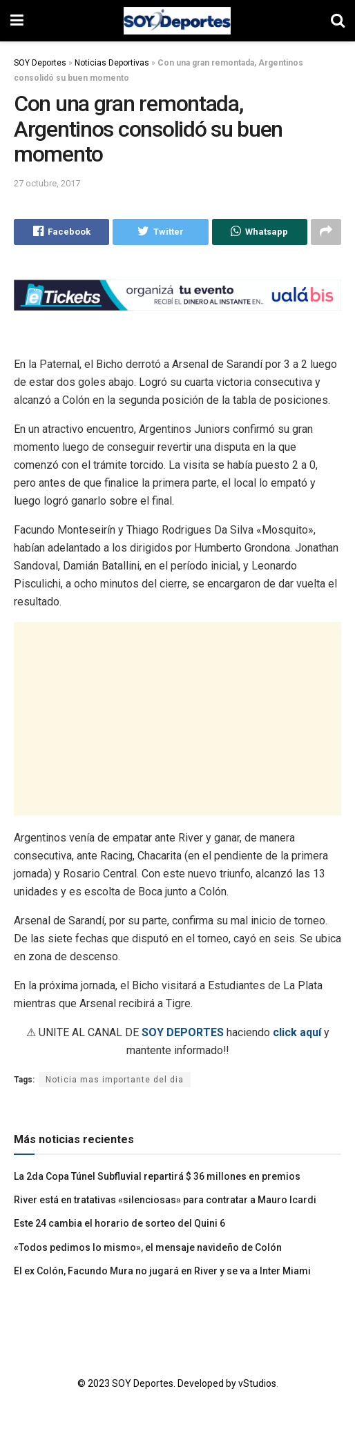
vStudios (257, 1383)
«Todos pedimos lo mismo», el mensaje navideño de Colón (148, 1247)
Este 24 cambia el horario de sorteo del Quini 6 (119, 1223)
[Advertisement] (177, 718)
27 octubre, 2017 (47, 183)
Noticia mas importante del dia (115, 1080)
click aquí (297, 1032)
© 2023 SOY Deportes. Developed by (157, 1383)
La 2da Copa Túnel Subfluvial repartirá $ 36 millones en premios (157, 1176)
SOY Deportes (40, 63)
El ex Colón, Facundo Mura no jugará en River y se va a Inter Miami (162, 1270)
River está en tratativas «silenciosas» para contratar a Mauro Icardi (165, 1199)
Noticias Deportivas (112, 63)
